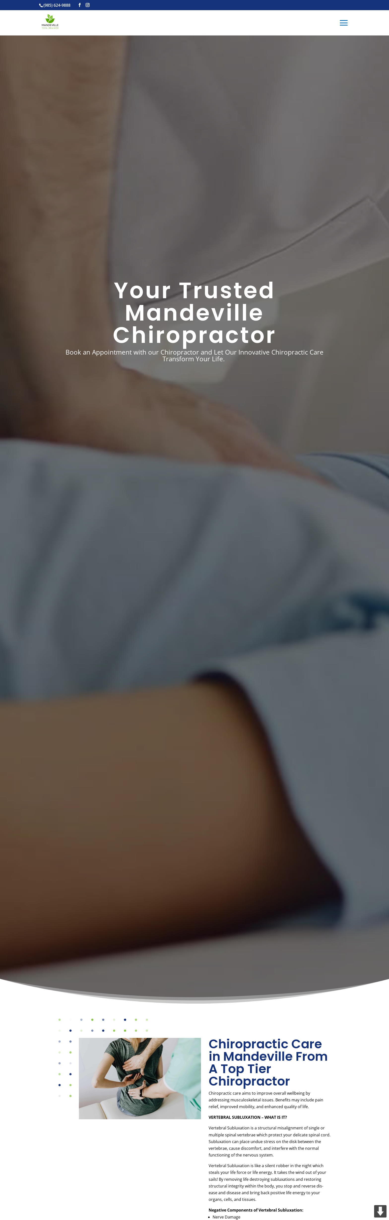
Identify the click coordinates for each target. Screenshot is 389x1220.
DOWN (380, 1211)
